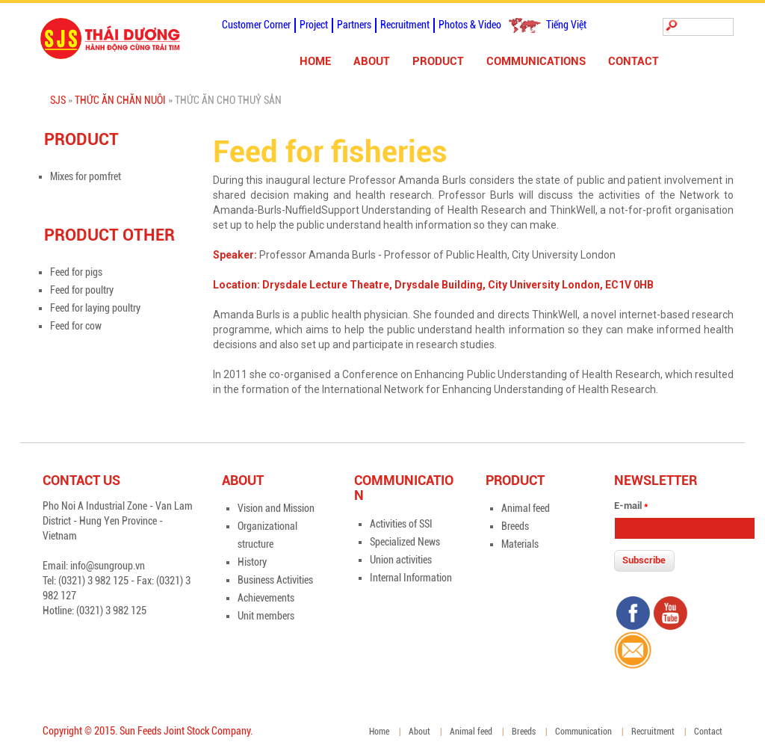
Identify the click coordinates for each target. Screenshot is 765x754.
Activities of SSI (401, 524)
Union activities (401, 560)
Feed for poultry (82, 290)
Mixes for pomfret (85, 176)
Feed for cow (76, 326)
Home (315, 61)
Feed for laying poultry (95, 308)
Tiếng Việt (566, 25)
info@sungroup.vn (107, 566)
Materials (520, 544)
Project (314, 25)
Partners (354, 25)
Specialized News (405, 542)
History (252, 562)
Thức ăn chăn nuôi (120, 100)
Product (438, 61)
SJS (58, 100)
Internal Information (411, 578)
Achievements (266, 598)
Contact (633, 61)
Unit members (266, 616)
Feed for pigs (76, 272)
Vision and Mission (276, 508)
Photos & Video (470, 25)
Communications (536, 61)
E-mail (631, 505)
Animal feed (525, 508)
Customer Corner (256, 25)
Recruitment (405, 25)
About (371, 61)
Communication (583, 731)
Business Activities (275, 580)
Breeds (515, 526)
